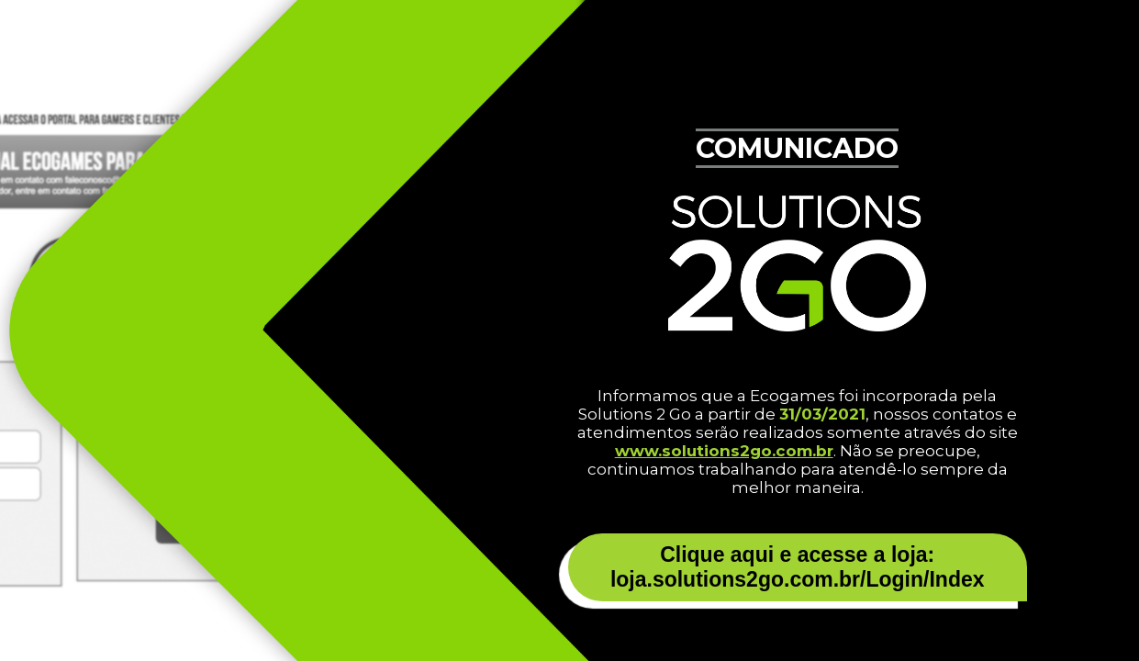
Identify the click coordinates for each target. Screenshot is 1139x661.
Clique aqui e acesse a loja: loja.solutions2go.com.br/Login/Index (797, 567)
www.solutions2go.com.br (724, 451)
